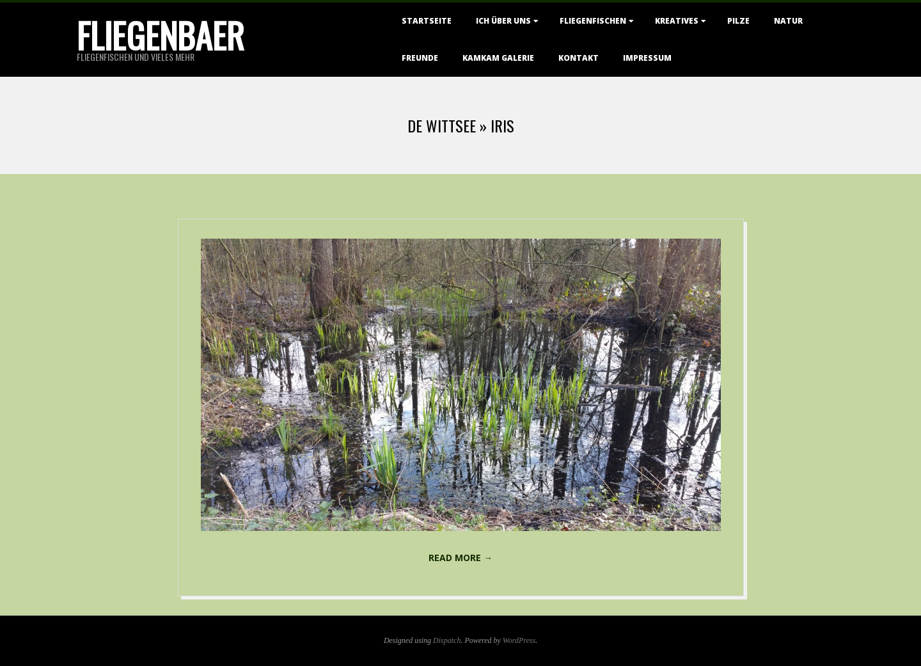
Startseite (427, 20)
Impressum (647, 57)
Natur (788, 20)
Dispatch (446, 640)
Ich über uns (503, 20)
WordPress (519, 640)
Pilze (738, 20)
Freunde (420, 57)
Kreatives (676, 20)
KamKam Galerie (498, 57)
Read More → (460, 557)
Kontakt (578, 57)
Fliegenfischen (593, 20)
